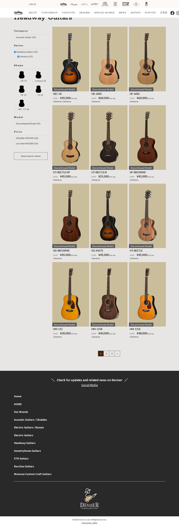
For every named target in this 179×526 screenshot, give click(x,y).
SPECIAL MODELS (104, 12)
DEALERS (84, 12)
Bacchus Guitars (24, 466)
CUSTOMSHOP (49, 12)
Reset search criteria (31, 156)
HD (24, 81)
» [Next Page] (117, 353)
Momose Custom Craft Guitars (32, 474)
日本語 (163, 12)
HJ (40, 95)
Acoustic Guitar (26, 37)
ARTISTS (135, 12)
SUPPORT (150, 12)
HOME (18, 404)
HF (23, 95)
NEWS (122, 12)
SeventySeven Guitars (27, 450)
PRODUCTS (68, 12)
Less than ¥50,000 (27, 143)
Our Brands (21, 412)
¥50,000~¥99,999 (27, 138)
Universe (26, 56)
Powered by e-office (89, 523)
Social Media (89, 385)
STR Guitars (21, 458)
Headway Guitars (27, 52)
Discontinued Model (28, 124)
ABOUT (33, 12)
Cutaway (40, 81)
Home (17, 396)
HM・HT (23, 109)
